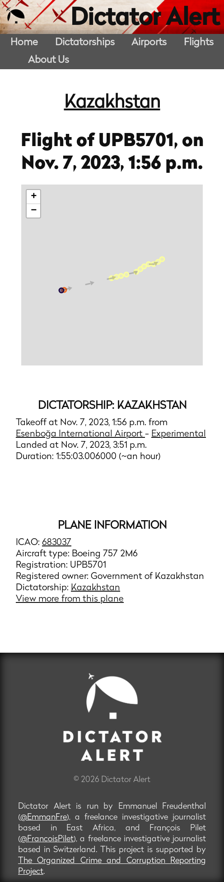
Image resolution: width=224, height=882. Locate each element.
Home (24, 43)
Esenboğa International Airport (80, 434)
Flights (199, 43)
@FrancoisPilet (47, 839)
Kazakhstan (112, 103)
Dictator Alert (144, 19)
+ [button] (34, 197)
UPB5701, (140, 142)
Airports (149, 43)
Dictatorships (85, 43)
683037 (56, 542)
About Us (48, 60)
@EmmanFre (43, 817)
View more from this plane (70, 599)
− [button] (34, 211)
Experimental (178, 434)
